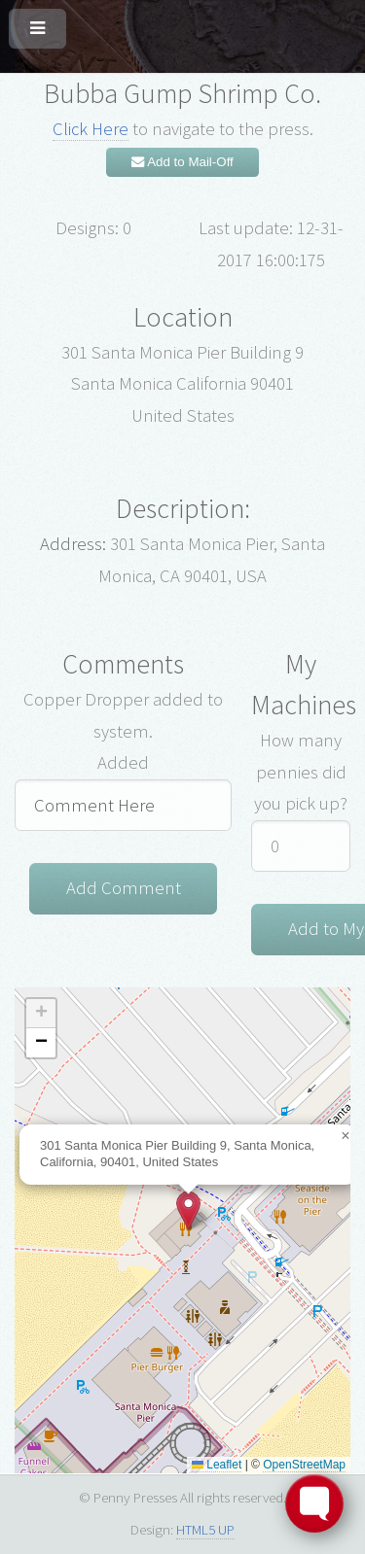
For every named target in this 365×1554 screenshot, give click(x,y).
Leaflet (216, 1464)
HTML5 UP (205, 1529)
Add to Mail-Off (182, 162)
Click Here (90, 129)
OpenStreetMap (304, 1464)
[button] (188, 1210)
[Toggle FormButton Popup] (314, 1503)
